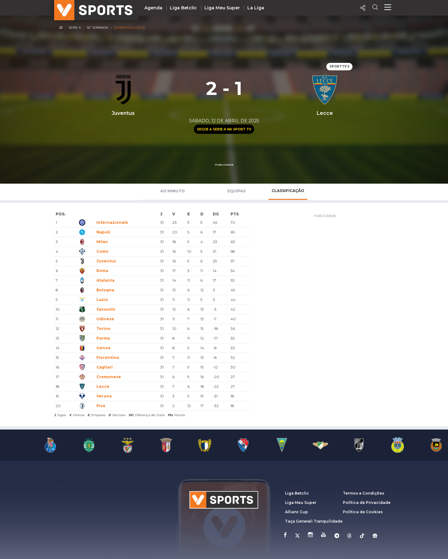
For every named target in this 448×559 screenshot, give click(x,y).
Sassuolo (105, 309)
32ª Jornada (97, 28)
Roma (102, 270)
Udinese (105, 319)
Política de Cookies (363, 512)
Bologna (105, 290)
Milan (102, 241)
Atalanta (105, 280)
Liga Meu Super (222, 8)
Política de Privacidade (366, 502)
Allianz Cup (296, 512)
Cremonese (108, 376)
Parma (103, 338)
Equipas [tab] (236, 191)
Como (102, 251)
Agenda (153, 8)
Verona (104, 396)
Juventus (106, 261)
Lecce (103, 386)
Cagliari (104, 367)
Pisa (100, 405)
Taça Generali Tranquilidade (314, 521)
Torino (103, 328)
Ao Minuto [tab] (172, 191)
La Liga (255, 8)
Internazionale (112, 222)
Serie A (74, 28)
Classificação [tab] (288, 190)
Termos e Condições (363, 493)
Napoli (103, 232)
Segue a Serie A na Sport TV (224, 129)
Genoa (103, 347)
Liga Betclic (183, 8)
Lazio (102, 299)
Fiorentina (107, 357)
